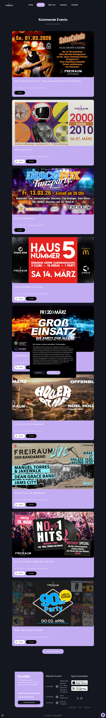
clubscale (56, 715)
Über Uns (51, 5)
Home (31, 5)
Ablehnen (39, 373)
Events (40, 5)
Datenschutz (58, 364)
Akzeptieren (53, 373)
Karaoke (63, 5)
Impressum (87, 707)
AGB (80, 707)
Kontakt (75, 5)
